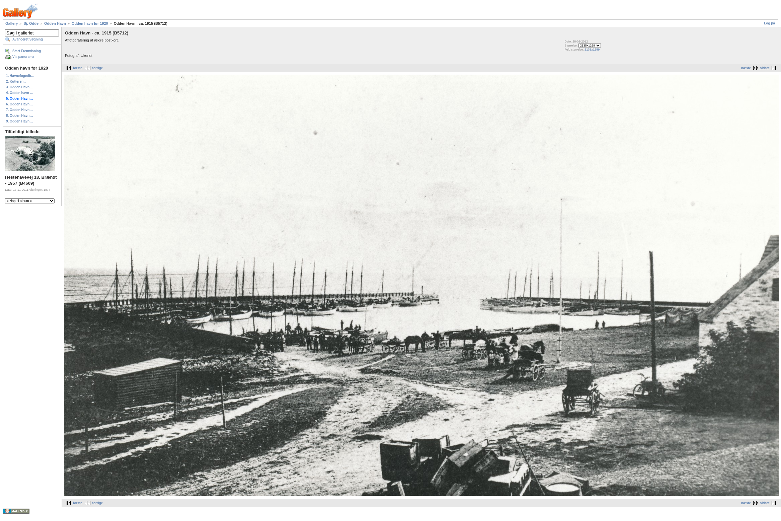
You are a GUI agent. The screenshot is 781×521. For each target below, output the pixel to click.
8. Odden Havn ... (19, 115)
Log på (769, 23)
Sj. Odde (30, 23)
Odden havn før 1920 (90, 23)
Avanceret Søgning (27, 39)
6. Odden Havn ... (19, 104)
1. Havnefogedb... (20, 76)
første (77, 68)
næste (746, 68)
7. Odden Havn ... (19, 110)
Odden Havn (55, 23)
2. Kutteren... (16, 81)
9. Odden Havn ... (19, 121)
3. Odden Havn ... (19, 87)
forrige (97, 68)
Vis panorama (23, 57)
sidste (765, 68)
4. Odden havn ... (19, 93)
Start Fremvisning (26, 51)
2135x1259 (592, 49)
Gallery (11, 23)
